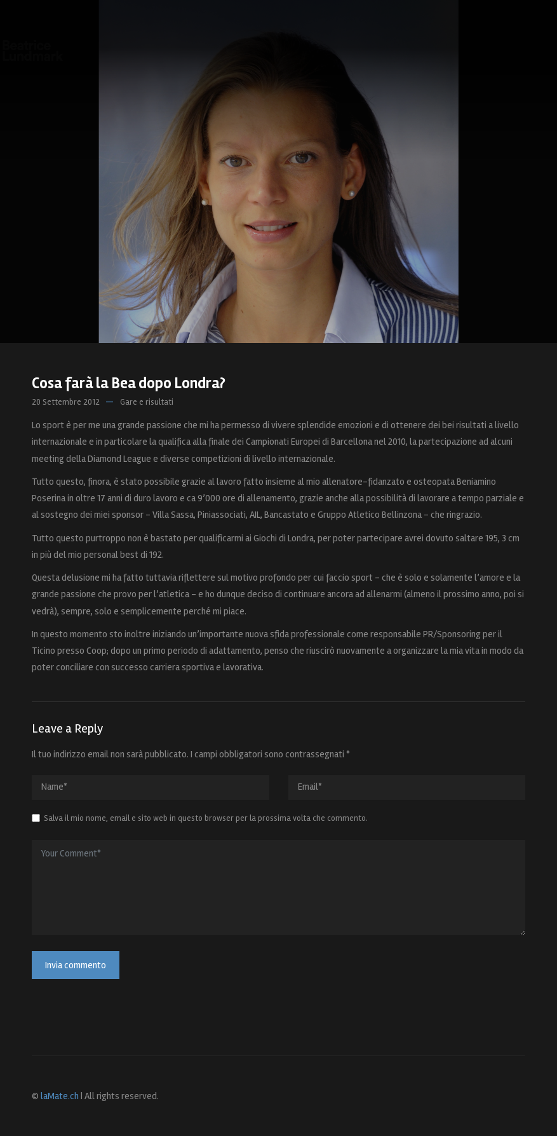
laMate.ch (60, 1096)
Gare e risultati (146, 402)
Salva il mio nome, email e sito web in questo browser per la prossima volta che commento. (206, 818)
